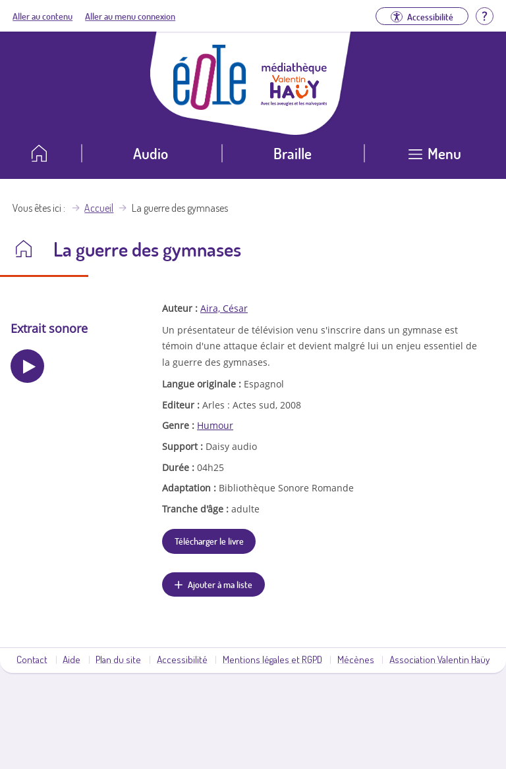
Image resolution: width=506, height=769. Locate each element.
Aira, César (224, 308)
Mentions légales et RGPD (272, 659)
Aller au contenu (42, 16)
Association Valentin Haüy (439, 659)
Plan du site (118, 659)
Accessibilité (182, 659)
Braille (292, 152)
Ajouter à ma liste (220, 584)
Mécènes (355, 659)
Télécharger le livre (209, 541)
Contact (31, 659)
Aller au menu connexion (130, 16)
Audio (150, 152)
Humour (215, 425)
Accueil (98, 207)
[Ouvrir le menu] (435, 158)
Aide (71, 659)
